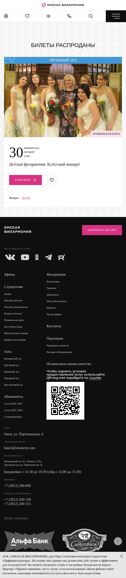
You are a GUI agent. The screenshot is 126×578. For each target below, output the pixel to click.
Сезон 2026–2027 (13, 403)
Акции (7, 294)
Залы (8, 351)
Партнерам (54, 338)
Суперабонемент (13, 416)
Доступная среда (13, 326)
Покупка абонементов (16, 307)
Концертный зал (12, 358)
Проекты (51, 288)
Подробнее (25, 180)
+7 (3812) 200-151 (17, 504)
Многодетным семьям (16, 333)
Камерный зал (11, 371)
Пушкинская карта (14, 320)
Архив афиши (53, 314)
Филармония (56, 274)
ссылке (95, 378)
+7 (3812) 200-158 (17, 499)
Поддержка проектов (57, 345)
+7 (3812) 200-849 (17, 486)
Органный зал (11, 365)
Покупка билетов (13, 300)
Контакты (53, 326)
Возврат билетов (13, 313)
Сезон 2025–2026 (13, 410)
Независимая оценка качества (68, 364)
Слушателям (13, 287)
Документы (52, 294)
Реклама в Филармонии (59, 352)
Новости (51, 307)
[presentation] (118, 541)
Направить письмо (102, 230)
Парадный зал (11, 378)
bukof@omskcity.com (19, 448)
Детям (26, 198)
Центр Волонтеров (56, 301)
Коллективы (52, 281)
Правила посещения (15, 339)
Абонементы (13, 397)
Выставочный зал (13, 384)
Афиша (9, 274)
